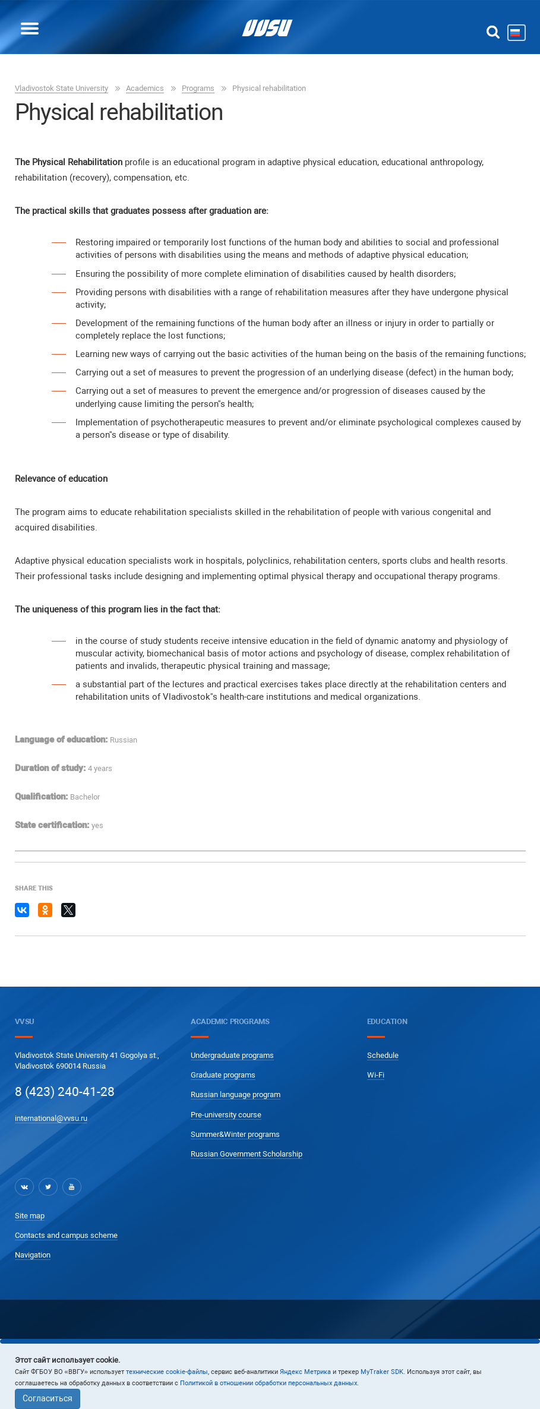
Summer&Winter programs (235, 1134)
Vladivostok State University (61, 88)
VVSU (24, 1021)
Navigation (32, 1254)
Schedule (383, 1055)
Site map (30, 1215)
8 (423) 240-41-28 (65, 1092)
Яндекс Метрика (305, 1372)
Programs (198, 88)
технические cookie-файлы (167, 1372)
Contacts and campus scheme (66, 1235)
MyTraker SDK (382, 1372)
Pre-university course (226, 1114)
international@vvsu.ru (51, 1118)
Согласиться (47, 1398)
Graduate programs (223, 1074)
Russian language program (235, 1094)
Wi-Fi (375, 1074)
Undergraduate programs (232, 1055)
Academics (145, 88)
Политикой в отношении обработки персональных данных (268, 1383)
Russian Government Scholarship (246, 1153)
